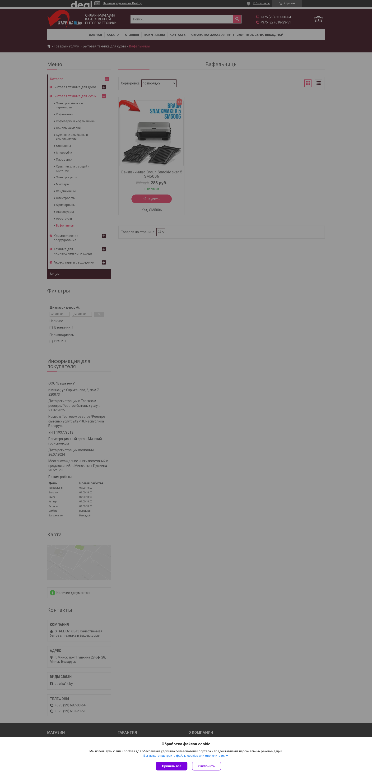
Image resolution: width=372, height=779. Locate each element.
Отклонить (206, 766)
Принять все (171, 766)
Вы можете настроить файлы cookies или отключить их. (184, 755)
